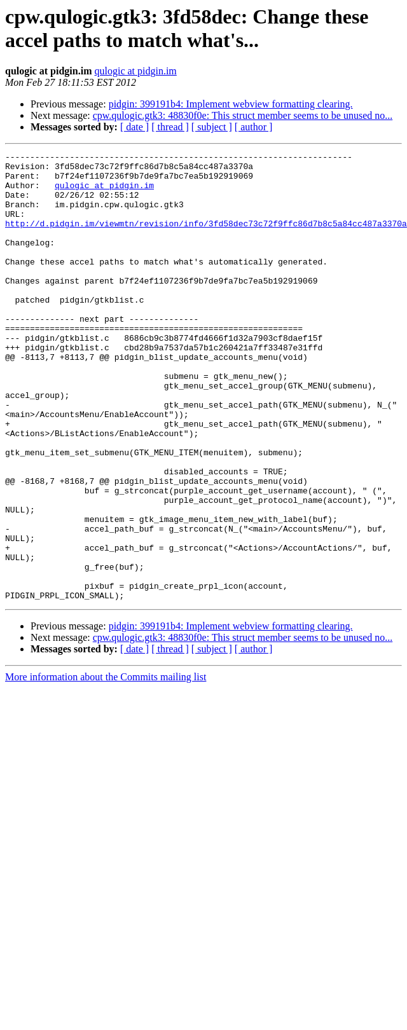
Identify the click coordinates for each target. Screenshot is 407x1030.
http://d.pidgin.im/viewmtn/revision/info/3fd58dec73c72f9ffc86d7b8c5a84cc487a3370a (206, 238)
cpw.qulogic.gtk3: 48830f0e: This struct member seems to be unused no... (242, 115)
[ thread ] (170, 126)
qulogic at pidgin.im (135, 70)
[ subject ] (211, 126)
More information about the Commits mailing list (105, 766)
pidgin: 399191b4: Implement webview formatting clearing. (231, 104)
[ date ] (134, 126)
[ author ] (254, 126)
